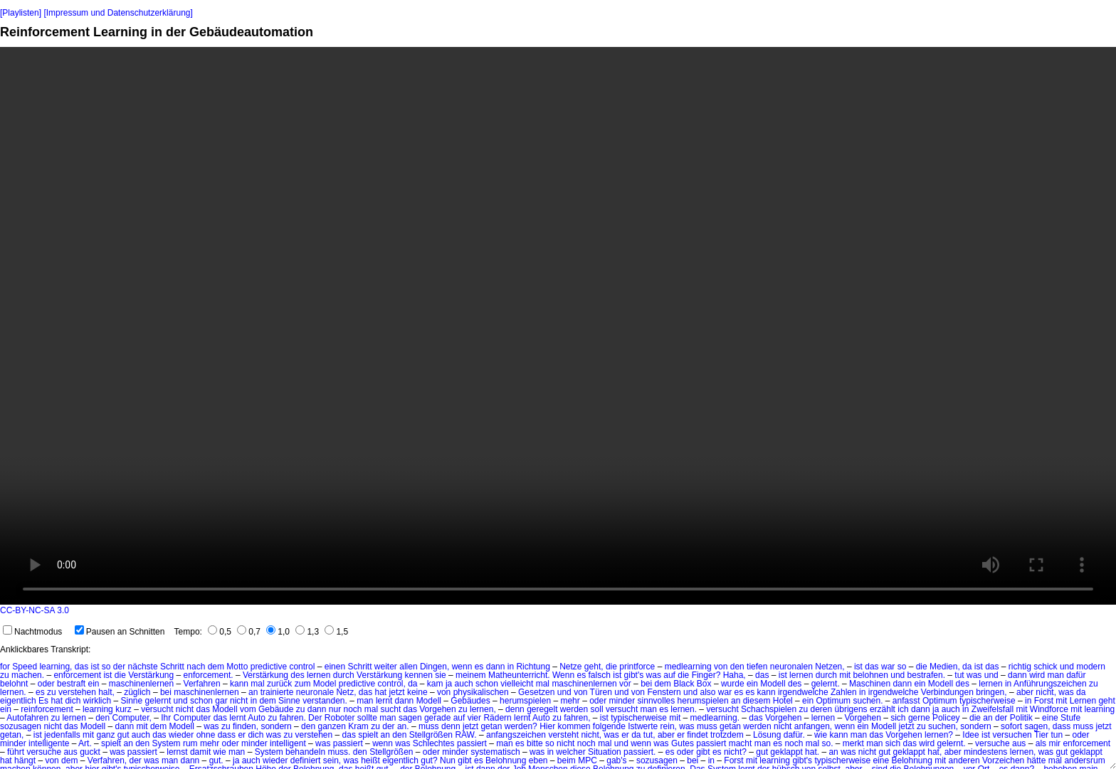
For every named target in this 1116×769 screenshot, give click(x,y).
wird (1037, 675)
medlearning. (714, 718)
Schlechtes (434, 743)
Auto (256, 718)
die (611, 667)
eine (1050, 718)
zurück (279, 684)
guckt (90, 752)
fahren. (292, 718)
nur (335, 709)
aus (1019, 743)
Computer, (132, 718)
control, (391, 684)
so (106, 667)
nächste (143, 667)
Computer (192, 718)
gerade (437, 718)
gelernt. (825, 684)
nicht (239, 701)
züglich (137, 692)
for (5, 667)
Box (704, 684)
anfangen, (813, 726)
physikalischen (481, 692)
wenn (462, 667)
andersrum (1084, 760)
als (1041, 743)
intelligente (48, 743)
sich (897, 718)
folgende (609, 726)
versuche (992, 743)
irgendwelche (803, 692)
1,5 (336, 632)
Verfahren (202, 684)
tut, (649, 735)
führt (15, 752)
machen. (27, 675)
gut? (429, 760)
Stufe (1070, 718)
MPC (587, 760)
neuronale (315, 692)
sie (440, 675)
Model (325, 684)
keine (417, 692)
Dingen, (434, 667)
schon (486, 684)
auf (669, 675)
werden (574, 709)
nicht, (1046, 692)
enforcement (77, 675)
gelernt (158, 701)
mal (257, 684)
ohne (206, 735)
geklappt (786, 752)
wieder (181, 735)
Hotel (783, 701)
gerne (919, 718)
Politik (1021, 718)
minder (622, 701)
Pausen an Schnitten (120, 632)
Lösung (767, 735)
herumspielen (525, 701)
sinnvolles (656, 701)
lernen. (13, 692)
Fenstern (663, 692)
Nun (448, 760)
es (479, 667)
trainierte (277, 692)
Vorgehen (437, 709)
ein (93, 684)
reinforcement (47, 709)
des (297, 675)
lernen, (483, 709)
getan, (11, 735)
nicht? (735, 752)
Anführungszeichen (1050, 684)
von (720, 667)
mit (845, 675)
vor (625, 684)
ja (449, 684)
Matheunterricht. (519, 675)
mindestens (985, 752)
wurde (732, 684)
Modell (772, 684)
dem (216, 667)
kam (435, 684)
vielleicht (516, 684)
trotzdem (727, 735)
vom (248, 709)
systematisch (495, 752)
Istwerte (643, 726)
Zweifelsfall (993, 709)
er (242, 735)
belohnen (870, 675)
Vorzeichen (1003, 760)
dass (1061, 726)
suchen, (943, 726)
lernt (384, 701)
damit (200, 752)
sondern (275, 726)
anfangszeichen (516, 735)
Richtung (532, 667)
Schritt (172, 667)
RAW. (465, 735)
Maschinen (869, 684)
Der (315, 718)
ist (94, 667)
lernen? (939, 735)
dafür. (794, 735)
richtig (1020, 667)
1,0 (278, 632)
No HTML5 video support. (558, 326)
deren (822, 709)
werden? (521, 726)
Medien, (945, 667)
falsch (600, 675)
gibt (703, 752)
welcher (570, 752)
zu (4, 675)
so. (827, 743)
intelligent (288, 743)
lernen (318, 675)
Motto (237, 667)
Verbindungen (947, 692)
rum (190, 743)
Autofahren (27, 718)
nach (195, 667)
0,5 (219, 632)
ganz (105, 735)
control (302, 667)
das (81, 667)
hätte (1036, 760)
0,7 (248, 632)
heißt (370, 760)
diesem (757, 701)
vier (474, 718)
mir (1054, 743)
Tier (1041, 735)
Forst (1043, 701)
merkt (853, 743)
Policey (946, 718)
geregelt (542, 709)
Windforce (1049, 709)
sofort (1011, 726)
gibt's (634, 675)
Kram (358, 726)
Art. (85, 743)
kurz (123, 709)
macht (740, 743)
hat (381, 692)
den (737, 667)
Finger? (706, 675)
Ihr (166, 718)
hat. (812, 752)
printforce (637, 667)
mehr (569, 701)
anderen (964, 760)
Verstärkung (151, 675)
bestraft (71, 684)
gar (221, 701)
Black (683, 684)
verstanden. (324, 701)
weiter (385, 667)
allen (408, 667)
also (707, 692)
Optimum (833, 701)
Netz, (346, 692)
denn (515, 709)
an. (403, 726)
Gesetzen (536, 692)
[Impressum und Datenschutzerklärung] (117, 13)
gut (123, 735)
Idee (970, 735)
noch (352, 709)
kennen (419, 675)
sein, (332, 760)
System (166, 743)
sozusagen (20, 726)
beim (566, 760)
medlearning (688, 667)
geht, (594, 667)
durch (343, 675)
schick (1045, 667)
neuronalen (791, 667)
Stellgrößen (431, 735)
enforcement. (208, 675)
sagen (410, 718)
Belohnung (505, 760)
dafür (1075, 675)
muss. (338, 752)
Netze (570, 667)
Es (43, 701)
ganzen (331, 726)
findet (697, 735)
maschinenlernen (141, 684)
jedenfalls (62, 735)
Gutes (682, 743)
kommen (573, 726)
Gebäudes (470, 701)
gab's (616, 760)
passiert (348, 743)
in (510, 667)
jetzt (397, 692)
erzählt (882, 709)
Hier (547, 726)
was (653, 675)
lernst (177, 752)
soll (597, 709)
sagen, (1037, 726)
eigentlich (18, 701)
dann (495, 667)
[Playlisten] (20, 13)
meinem (471, 675)
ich (902, 709)
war (888, 667)
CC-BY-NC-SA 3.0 (34, 610)
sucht (391, 709)
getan (491, 726)
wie (820, 735)
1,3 (307, 632)
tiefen (757, 667)
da (967, 667)
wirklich (97, 701)
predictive (269, 667)
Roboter (340, 718)
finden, (245, 726)
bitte (535, 743)
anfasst (906, 701)
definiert (305, 760)
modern (1090, 667)
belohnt (14, 684)
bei (646, 684)
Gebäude (275, 709)
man (1055, 675)
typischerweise (987, 701)
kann (239, 684)
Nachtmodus (32, 632)
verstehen (77, 692)
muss (428, 726)
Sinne (131, 701)
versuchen (1011, 735)
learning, (55, 667)
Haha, (734, 675)
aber (1024, 692)
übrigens (851, 709)
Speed (24, 667)
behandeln (305, 752)
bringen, (991, 692)
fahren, (577, 718)
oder (46, 684)
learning (98, 709)
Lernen (1083, 701)
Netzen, (829, 667)
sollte (367, 718)
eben (538, 760)
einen (335, 667)
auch (464, 684)
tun (1057, 735)
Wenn (563, 675)
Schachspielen (768, 709)
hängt (25, 760)
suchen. (868, 701)
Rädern (497, 718)
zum (303, 684)
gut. (216, 760)
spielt (368, 735)
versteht (563, 735)
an (253, 692)
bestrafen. (926, 675)
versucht (157, 709)
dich (72, 701)
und (1067, 667)
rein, (668, 726)
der (119, 667)
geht (1106, 701)
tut (959, 675)
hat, (934, 752)
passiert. (639, 752)
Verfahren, (107, 760)
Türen (601, 692)
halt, (106, 692)
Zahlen (844, 692)
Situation (604, 752)
